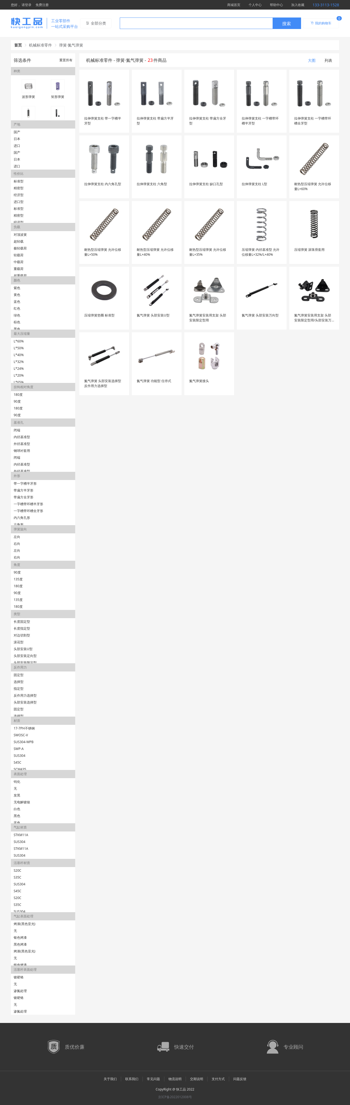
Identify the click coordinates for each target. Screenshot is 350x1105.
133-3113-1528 (326, 4)
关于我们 (110, 1079)
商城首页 (233, 4)
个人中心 (255, 4)
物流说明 (175, 1079)
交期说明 (196, 1079)
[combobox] (210, 23)
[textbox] (196, 23)
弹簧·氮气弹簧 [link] (71, 45)
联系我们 (131, 1079)
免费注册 (42, 4)
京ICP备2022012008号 (175, 1097)
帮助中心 (276, 4)
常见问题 (153, 1079)
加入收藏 (297, 4)
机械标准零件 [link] (40, 45)
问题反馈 (239, 1079)
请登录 (26, 4)
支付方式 (218, 1079)
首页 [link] (18, 45)
